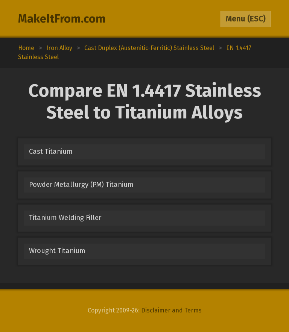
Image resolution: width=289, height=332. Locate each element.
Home (26, 48)
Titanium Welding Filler (65, 218)
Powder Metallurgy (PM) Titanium (81, 184)
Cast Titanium (51, 151)
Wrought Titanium (57, 251)
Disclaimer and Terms (171, 310)
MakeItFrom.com (62, 19)
